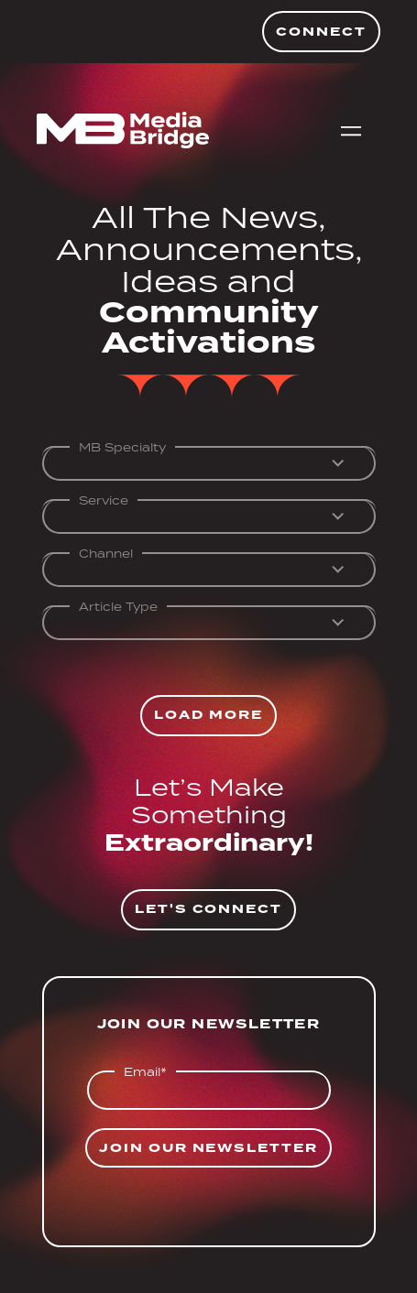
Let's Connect (208, 909)
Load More (208, 714)
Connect (321, 31)
